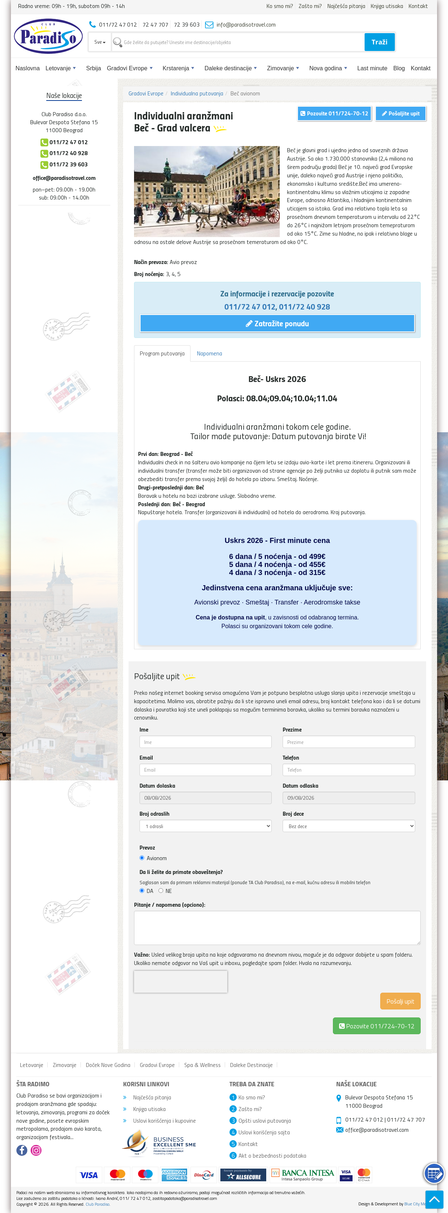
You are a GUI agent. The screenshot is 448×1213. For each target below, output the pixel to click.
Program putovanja (162, 353)
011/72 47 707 (406, 1119)
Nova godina (328, 68)
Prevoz (147, 847)
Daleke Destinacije (251, 1065)
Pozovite (376, 1025)
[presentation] (180, 982)
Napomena (209, 353)
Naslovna (27, 68)
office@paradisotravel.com (64, 177)
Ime (143, 729)
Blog (399, 68)
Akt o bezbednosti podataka (272, 1155)
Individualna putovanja (197, 93)
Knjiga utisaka (387, 6)
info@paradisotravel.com (246, 24)
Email (146, 757)
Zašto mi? (310, 6)
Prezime (292, 729)
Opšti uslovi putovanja (265, 1120)
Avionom (153, 858)
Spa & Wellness (202, 1065)
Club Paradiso (97, 1204)
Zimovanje (283, 68)
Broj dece (293, 814)
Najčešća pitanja (346, 6)
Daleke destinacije (230, 68)
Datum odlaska (300, 785)
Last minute (372, 68)
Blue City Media (418, 1204)
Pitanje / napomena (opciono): (169, 905)
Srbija (93, 68)
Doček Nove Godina (108, 1065)
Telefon (291, 757)
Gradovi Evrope (129, 68)
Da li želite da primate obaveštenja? (181, 872)
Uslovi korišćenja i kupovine (159, 1120)
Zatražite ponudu (277, 323)
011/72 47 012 (249, 306)
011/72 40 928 (304, 306)
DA (146, 891)
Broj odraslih (154, 814)
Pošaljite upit (401, 113)
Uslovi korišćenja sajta (264, 1132)
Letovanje (61, 68)
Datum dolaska (157, 785)
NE (165, 891)
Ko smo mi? (280, 6)
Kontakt (418, 6)
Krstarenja (178, 68)
